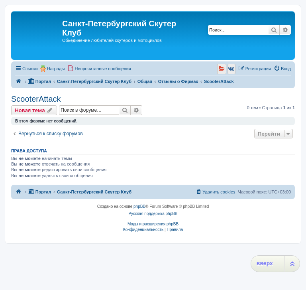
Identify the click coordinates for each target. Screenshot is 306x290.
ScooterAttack (36, 99)
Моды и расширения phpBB (153, 224)
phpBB (139, 206)
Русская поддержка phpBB (152, 213)
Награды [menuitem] (56, 68)
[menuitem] (99, 68)
